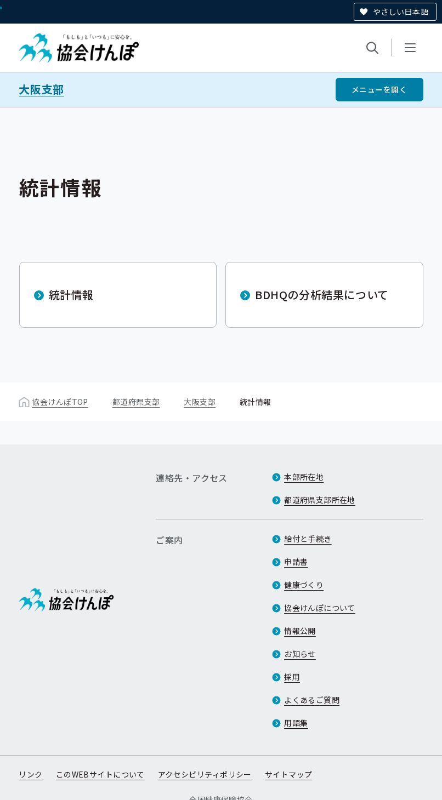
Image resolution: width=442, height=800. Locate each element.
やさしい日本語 (400, 11)
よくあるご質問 (311, 699)
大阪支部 (41, 89)
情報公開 (300, 630)
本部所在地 (304, 476)
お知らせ (300, 653)
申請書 (296, 561)
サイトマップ (289, 774)
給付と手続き (308, 538)
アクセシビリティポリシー (205, 774)
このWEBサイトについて (100, 774)
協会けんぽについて (319, 607)
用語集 (296, 722)
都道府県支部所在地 (319, 499)
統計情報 (71, 294)
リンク (30, 774)
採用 (292, 676)
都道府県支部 (136, 401)
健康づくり (304, 584)
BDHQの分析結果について (322, 294)
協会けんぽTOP (60, 401)
